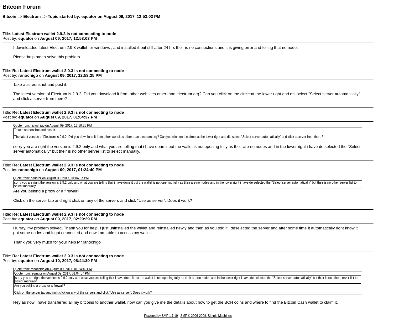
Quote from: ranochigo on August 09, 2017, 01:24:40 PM (52, 269)
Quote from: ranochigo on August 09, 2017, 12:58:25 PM (52, 125)
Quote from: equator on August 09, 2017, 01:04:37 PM (51, 178)
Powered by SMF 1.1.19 (161, 315)
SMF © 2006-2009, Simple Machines (206, 315)
